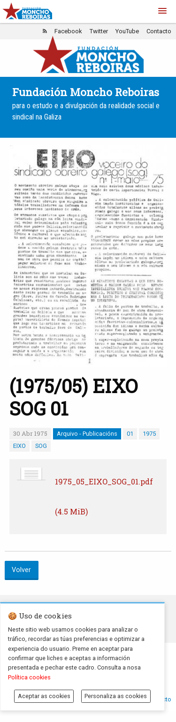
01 (130, 433)
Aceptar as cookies (44, 696)
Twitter (99, 31)
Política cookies (29, 677)
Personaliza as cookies (115, 696)
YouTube (127, 31)
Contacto (158, 31)
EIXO (19, 445)
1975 (149, 433)
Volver (21, 570)
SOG (41, 445)
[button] (162, 11)
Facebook (68, 31)
